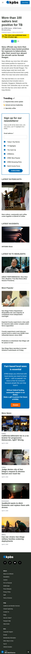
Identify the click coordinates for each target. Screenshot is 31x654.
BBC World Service (10, 652)
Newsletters (6, 576)
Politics (4, 433)
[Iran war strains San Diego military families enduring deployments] (15, 525)
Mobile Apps (6, 586)
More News (7, 413)
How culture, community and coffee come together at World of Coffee (14, 215)
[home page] (12, 2)
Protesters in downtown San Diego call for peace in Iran (15, 342)
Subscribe (15, 171)
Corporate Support (8, 631)
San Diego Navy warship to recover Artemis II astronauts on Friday (14, 349)
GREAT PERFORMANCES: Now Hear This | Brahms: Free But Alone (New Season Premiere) (15, 278)
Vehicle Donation (7, 647)
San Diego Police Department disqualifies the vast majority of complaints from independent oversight (13, 313)
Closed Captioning (8, 609)
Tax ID (5, 644)
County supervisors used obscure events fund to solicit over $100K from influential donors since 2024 (15, 333)
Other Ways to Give (8, 641)
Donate (15, 405)
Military (4, 534)
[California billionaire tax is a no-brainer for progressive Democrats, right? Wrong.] (15, 423)
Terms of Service (7, 598)
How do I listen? (7, 618)
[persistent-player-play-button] (2, 651)
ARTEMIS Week (7, 246)
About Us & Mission (8, 573)
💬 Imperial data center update (13, 101)
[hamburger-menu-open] (2, 2)
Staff (4, 595)
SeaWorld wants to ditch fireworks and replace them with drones (15, 505)
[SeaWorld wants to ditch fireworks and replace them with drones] (15, 491)
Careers (5, 580)
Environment (5, 501)
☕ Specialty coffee (9, 108)
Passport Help (7, 621)
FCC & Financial (7, 583)
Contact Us (6, 612)
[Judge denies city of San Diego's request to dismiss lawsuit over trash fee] (15, 457)
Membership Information (9, 637)
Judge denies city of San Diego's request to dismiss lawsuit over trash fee (13, 471)
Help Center (6, 624)
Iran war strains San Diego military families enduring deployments (13, 539)
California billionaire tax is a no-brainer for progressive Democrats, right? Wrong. (15, 438)
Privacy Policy (6, 592)
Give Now (25, 2)
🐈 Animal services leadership (13, 105)
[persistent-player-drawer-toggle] (29, 652)
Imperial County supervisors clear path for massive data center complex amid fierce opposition (15, 324)
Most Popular (8, 288)
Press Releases (7, 589)
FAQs (4, 615)
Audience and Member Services (11, 605)
